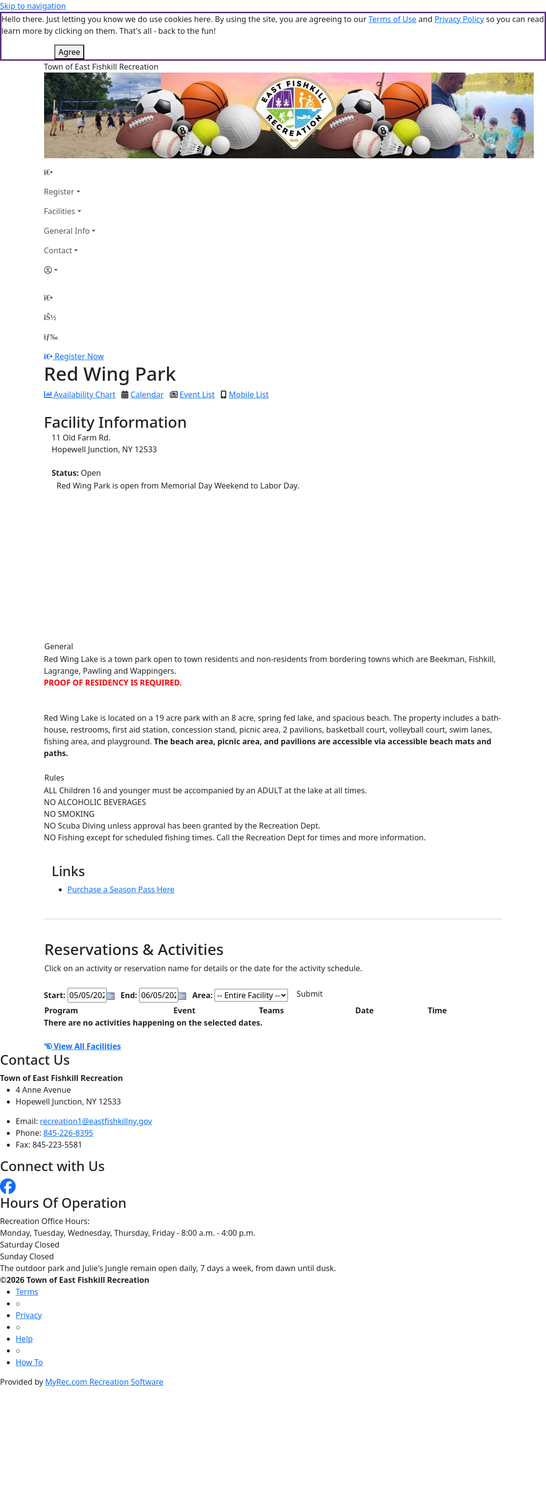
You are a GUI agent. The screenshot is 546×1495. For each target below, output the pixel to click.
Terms (27, 1291)
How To (29, 1362)
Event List (197, 394)
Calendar (147, 394)
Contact (58, 250)
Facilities (59, 211)
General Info (67, 230)
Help (24, 1338)
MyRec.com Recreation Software (104, 1381)
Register (59, 191)
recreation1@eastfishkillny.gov (96, 1121)
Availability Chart (80, 394)
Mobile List (248, 394)
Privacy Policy (459, 19)
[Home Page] (70, 172)
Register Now (79, 356)
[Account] (70, 270)
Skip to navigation (33, 5)
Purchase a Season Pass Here (121, 889)
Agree (69, 52)
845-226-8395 (69, 1132)
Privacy (29, 1315)
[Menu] (51, 336)
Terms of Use (392, 19)
